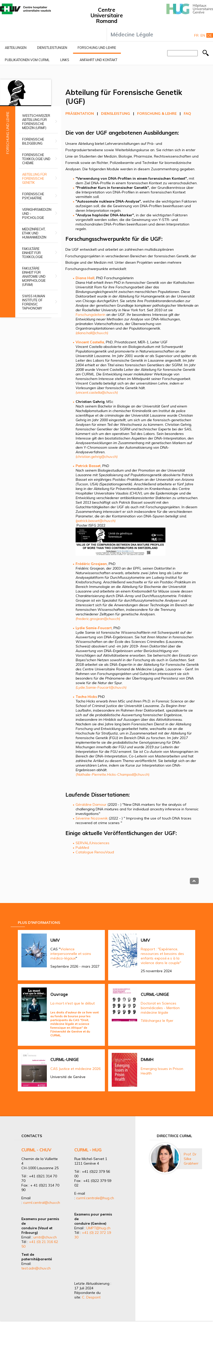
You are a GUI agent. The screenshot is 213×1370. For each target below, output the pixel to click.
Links (64, 60)
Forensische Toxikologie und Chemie (36, 159)
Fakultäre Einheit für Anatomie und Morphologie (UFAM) (34, 276)
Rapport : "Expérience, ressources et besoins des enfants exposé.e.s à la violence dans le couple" (162, 956)
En (203, 35)
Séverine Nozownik (92, 818)
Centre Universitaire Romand (106, 15)
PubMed (82, 847)
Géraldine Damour (91, 804)
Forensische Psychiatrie (33, 196)
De (209, 35)
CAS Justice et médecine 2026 (75, 1068)
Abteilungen (15, 48)
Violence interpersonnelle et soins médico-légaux (70, 954)
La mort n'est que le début (72, 1003)
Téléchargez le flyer (157, 1020)
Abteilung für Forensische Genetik (34, 178)
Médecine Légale (131, 34)
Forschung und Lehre (97, 48)
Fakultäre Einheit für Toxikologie (32, 253)
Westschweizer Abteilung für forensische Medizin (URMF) (36, 122)
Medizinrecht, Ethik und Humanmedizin (34, 233)
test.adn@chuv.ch (36, 1268)
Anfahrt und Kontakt (98, 60)
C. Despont (91, 1297)
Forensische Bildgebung (33, 141)
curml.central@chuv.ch (41, 1202)
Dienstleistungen (52, 48)
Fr (196, 35)
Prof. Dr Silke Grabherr (191, 1159)
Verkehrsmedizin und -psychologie (36, 213)
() (112, 774)
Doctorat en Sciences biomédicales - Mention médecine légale (160, 1008)
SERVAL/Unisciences (92, 843)
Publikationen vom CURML (27, 60)
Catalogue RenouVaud (95, 852)
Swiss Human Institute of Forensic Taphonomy (33, 302)
